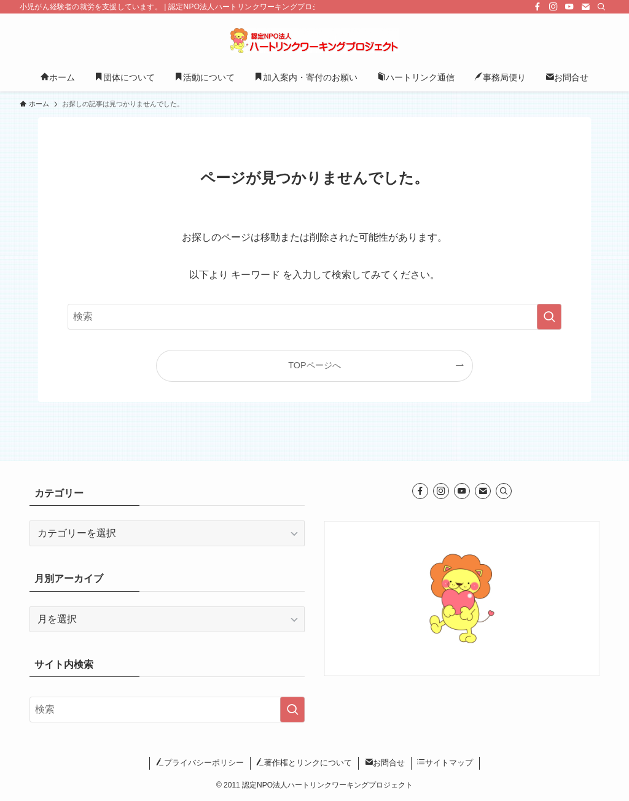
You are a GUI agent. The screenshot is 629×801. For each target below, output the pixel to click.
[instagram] (553, 7)
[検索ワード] (314, 317)
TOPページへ (314, 365)
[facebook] (537, 7)
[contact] (585, 7)
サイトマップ (445, 762)
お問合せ (385, 762)
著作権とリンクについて (304, 762)
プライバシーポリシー (200, 762)
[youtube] (569, 7)
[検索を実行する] (549, 317)
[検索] (601, 7)
